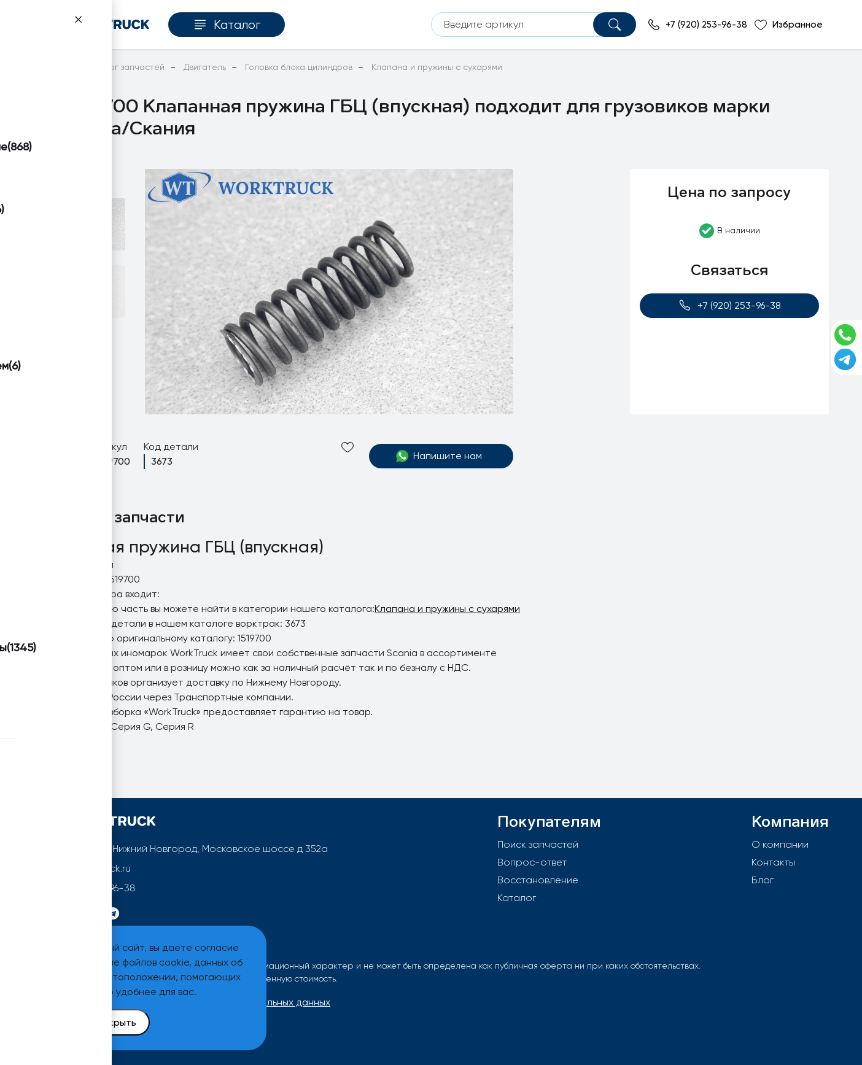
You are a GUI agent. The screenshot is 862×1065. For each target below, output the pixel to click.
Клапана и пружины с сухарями (447, 608)
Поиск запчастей (537, 844)
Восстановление (537, 880)
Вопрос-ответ (532, 862)
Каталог (516, 898)
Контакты (773, 862)
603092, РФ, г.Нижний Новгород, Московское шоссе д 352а (190, 848)
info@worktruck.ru (90, 868)
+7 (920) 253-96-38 (729, 305)
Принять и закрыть (92, 1022)
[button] (79, 183)
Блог (762, 880)
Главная (49, 67)
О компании (780, 844)
